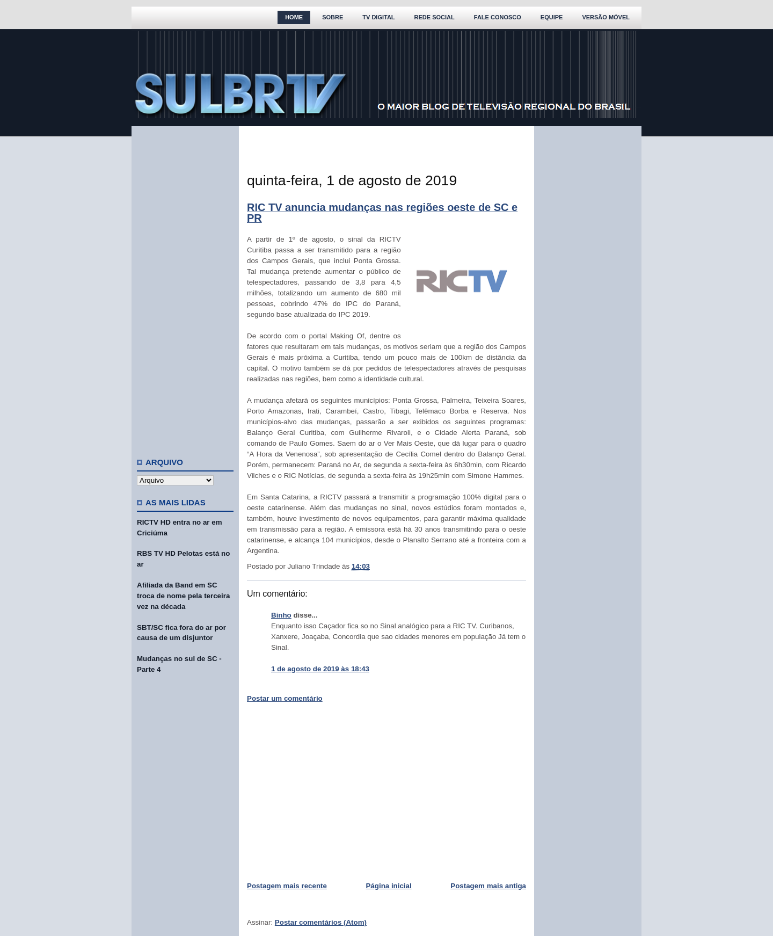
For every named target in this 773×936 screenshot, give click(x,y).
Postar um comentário (285, 698)
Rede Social (434, 17)
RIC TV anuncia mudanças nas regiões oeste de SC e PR (382, 212)
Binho (281, 615)
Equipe (552, 17)
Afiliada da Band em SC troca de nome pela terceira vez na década (183, 596)
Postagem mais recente (287, 886)
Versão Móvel (606, 17)
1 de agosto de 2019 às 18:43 (320, 669)
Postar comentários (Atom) (321, 922)
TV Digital (378, 17)
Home (294, 17)
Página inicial (388, 886)
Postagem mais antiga (488, 886)
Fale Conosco (497, 17)
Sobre (332, 17)
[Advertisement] (185, 287)
